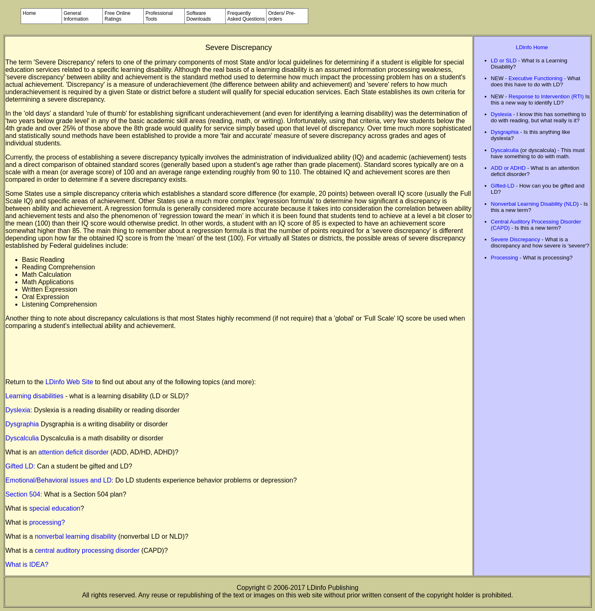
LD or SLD (503, 60)
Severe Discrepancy (515, 239)
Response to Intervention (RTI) (546, 96)
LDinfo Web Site (69, 381)
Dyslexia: (19, 410)
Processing (504, 257)
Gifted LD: (20, 466)
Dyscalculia (22, 438)
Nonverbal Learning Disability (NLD (534, 204)
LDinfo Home (532, 47)
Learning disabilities (35, 395)
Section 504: (24, 494)
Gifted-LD (502, 186)
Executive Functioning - (538, 78)
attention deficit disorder (73, 452)
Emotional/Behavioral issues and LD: (60, 480)
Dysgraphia (22, 424)
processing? (47, 522)
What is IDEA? (26, 564)
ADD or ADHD (508, 168)
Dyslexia (501, 114)
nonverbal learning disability (76, 536)
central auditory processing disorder (88, 550)
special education (55, 508)
